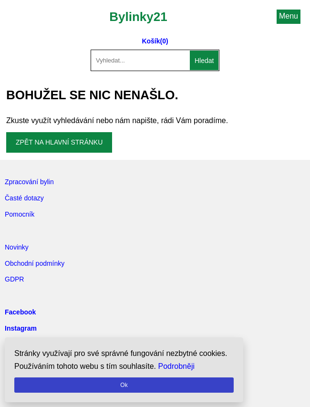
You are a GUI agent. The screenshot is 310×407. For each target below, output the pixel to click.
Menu (288, 16)
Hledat (204, 60)
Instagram (21, 328)
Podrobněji (176, 366)
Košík (151, 41)
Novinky (17, 247)
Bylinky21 (138, 17)
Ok (123, 385)
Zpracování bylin (29, 182)
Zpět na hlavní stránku (59, 142)
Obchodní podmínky (34, 263)
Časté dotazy (24, 198)
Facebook (20, 312)
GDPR (14, 279)
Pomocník (19, 214)
